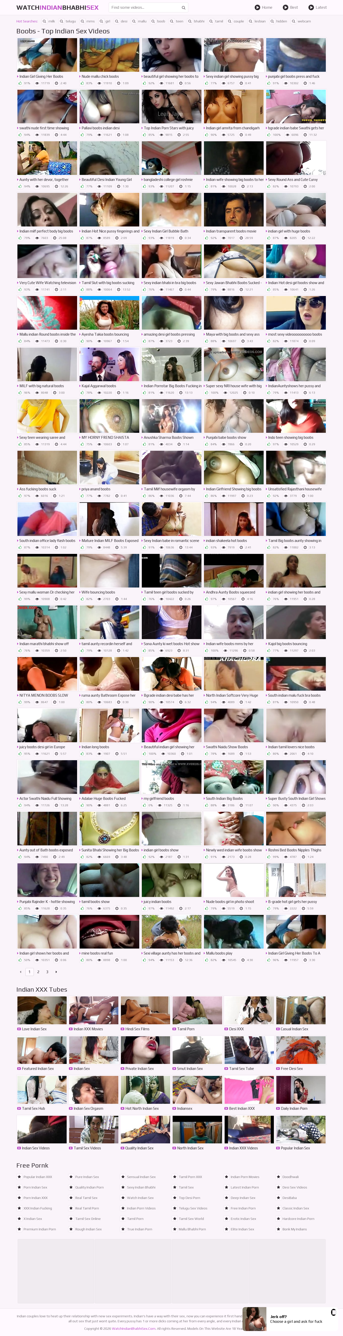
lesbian (257, 21)
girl (104, 21)
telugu (67, 21)
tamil (215, 21)
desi (120, 21)
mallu (139, 21)
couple (235, 21)
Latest (317, 7)
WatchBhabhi (57, 7)
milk (48, 21)
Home (263, 7)
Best (290, 7)
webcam (301, 21)
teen (176, 21)
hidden (278, 21)
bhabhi (195, 21)
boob (157, 21)
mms (87, 21)
